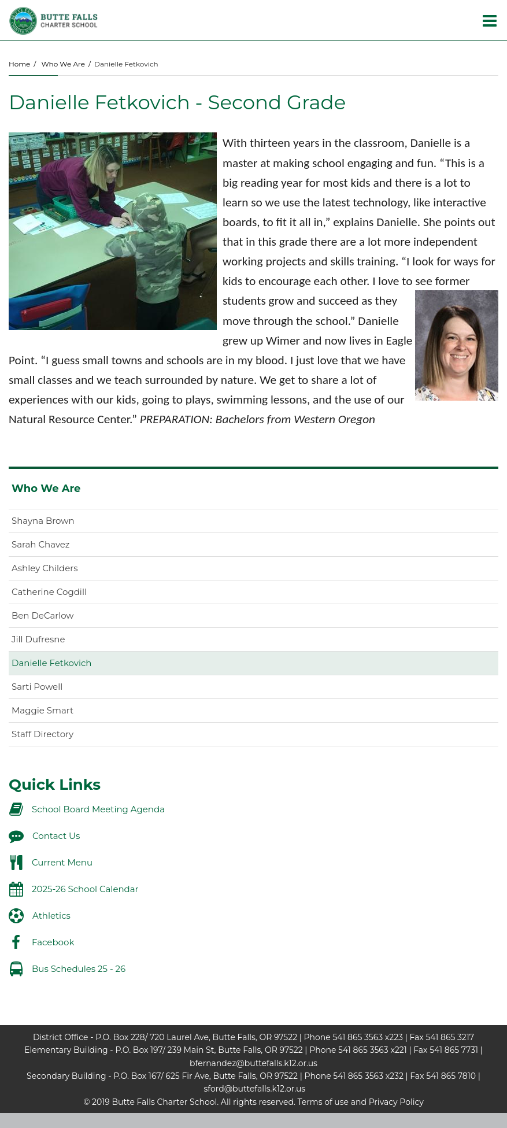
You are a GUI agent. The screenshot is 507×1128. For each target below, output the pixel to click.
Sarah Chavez (40, 544)
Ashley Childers (45, 568)
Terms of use (323, 1102)
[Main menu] (489, 20)
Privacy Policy (396, 1102)
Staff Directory (42, 733)
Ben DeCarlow (43, 615)
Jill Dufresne (38, 639)
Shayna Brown (43, 520)
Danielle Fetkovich (51, 662)
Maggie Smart (42, 710)
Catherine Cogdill (49, 591)
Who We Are (62, 64)
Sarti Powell (37, 686)
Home (19, 64)
